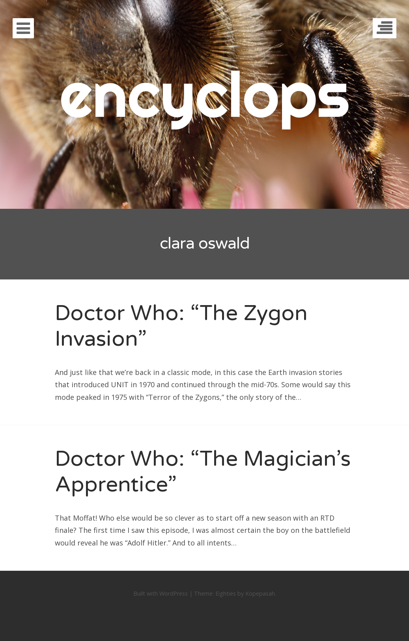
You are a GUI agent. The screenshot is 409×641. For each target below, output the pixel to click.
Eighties (225, 593)
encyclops (204, 93)
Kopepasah (260, 593)
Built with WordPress (160, 593)
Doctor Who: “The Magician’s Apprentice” (203, 471)
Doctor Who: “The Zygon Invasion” (181, 326)
